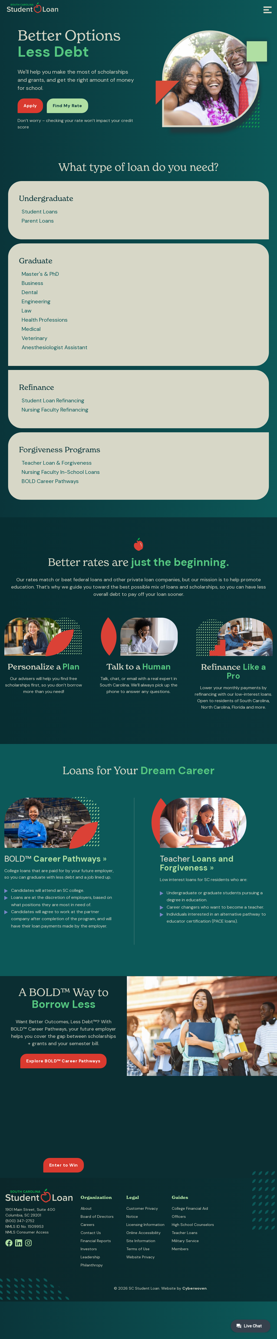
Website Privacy (140, 1257)
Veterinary (34, 338)
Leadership (90, 1257)
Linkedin (18, 1242)
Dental (30, 292)
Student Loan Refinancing (53, 400)
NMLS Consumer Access (27, 1232)
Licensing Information (145, 1224)
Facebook (8, 1242)
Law (26, 311)
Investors (89, 1248)
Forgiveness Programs (59, 449)
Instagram (28, 1242)
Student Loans (40, 212)
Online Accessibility (143, 1232)
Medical (31, 329)
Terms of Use (138, 1248)
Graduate (35, 260)
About (86, 1208)
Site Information (140, 1240)
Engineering (36, 301)
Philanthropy (92, 1265)
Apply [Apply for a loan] (30, 105)
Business (32, 283)
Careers (87, 1224)
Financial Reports (96, 1240)
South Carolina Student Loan (32, 7)
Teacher (196, 866)
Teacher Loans (184, 1232)
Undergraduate (46, 198)
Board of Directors (97, 1216)
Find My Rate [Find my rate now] (67, 105)
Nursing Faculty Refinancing (55, 410)
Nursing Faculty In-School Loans (61, 472)
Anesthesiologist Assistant (54, 347)
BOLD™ (55, 861)
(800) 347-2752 (19, 1220)
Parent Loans (38, 221)
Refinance (36, 387)
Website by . (184, 1288)
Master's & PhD (40, 274)
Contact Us (91, 1232)
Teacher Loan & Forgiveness (57, 463)
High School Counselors (193, 1224)
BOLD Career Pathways (50, 481)
